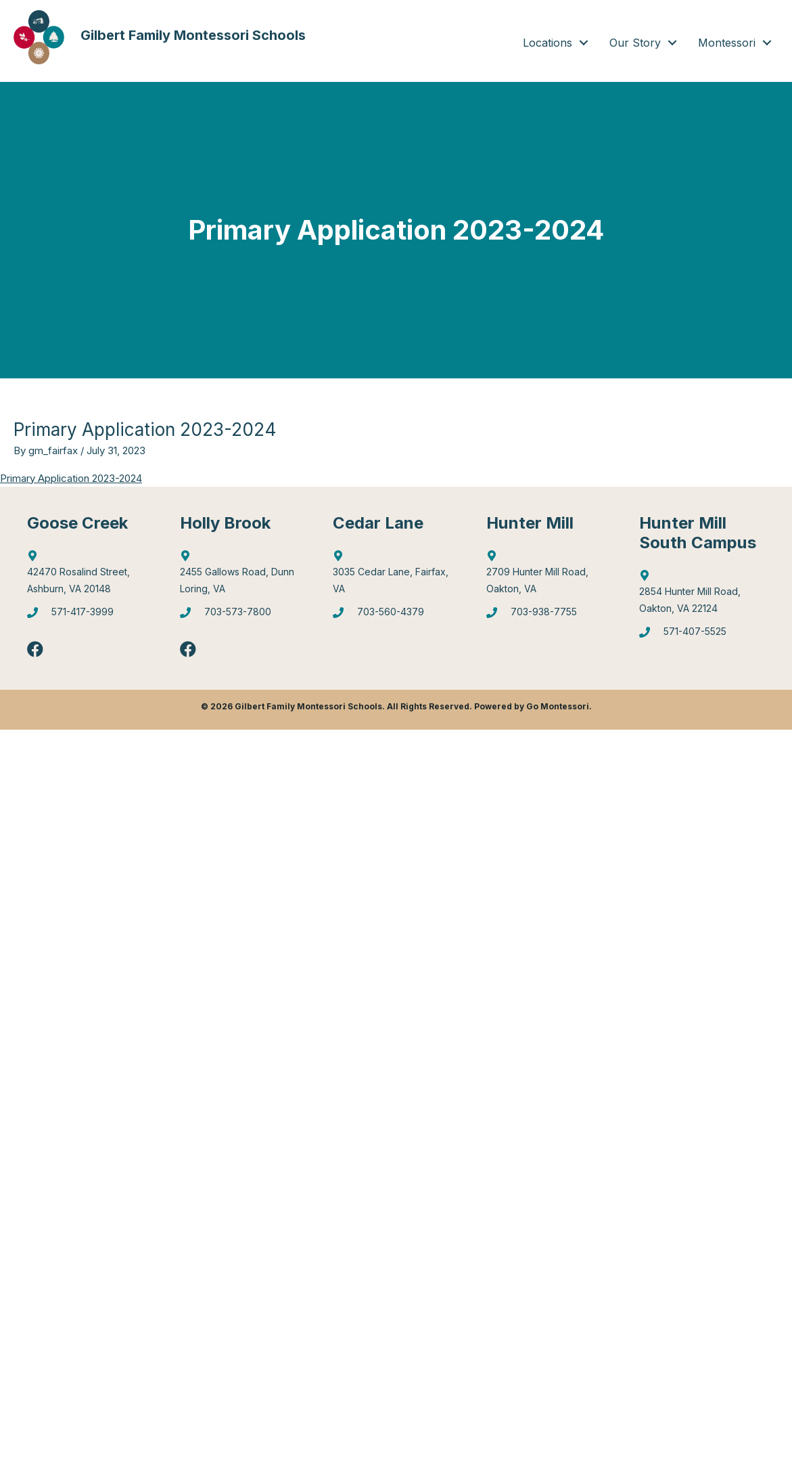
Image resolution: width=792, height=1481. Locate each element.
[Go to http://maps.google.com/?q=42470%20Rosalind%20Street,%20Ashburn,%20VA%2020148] (90, 575)
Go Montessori (557, 706)
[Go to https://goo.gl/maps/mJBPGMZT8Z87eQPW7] (396, 575)
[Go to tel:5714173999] (90, 616)
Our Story (635, 42)
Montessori (726, 42)
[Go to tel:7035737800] (243, 616)
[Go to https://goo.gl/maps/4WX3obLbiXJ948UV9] (549, 575)
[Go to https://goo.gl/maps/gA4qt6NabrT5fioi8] (702, 595)
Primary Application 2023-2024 (71, 478)
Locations (547, 42)
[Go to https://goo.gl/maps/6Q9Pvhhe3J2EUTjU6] (243, 575)
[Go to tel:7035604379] (396, 616)
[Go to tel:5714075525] (702, 635)
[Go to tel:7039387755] (549, 616)
